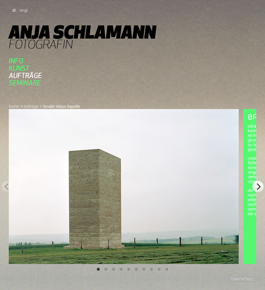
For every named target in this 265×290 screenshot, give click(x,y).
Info (16, 60)
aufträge (25, 75)
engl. (24, 10)
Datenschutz (241, 279)
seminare (25, 82)
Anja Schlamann (82, 32)
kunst (19, 68)
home (14, 106)
